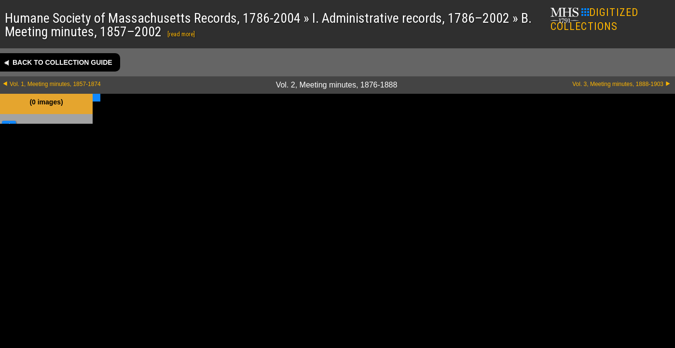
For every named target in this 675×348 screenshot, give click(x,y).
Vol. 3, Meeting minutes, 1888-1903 (617, 84)
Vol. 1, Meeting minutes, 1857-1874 (55, 84)
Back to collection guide (62, 62)
